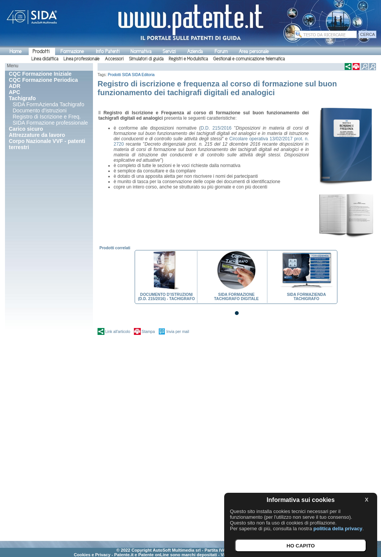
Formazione (72, 51)
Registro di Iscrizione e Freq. (47, 117)
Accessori (114, 59)
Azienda (195, 51)
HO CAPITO (301, 546)
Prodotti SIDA (119, 75)
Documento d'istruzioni (40, 110)
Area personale (254, 51)
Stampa (148, 332)
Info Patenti (107, 51)
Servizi (169, 51)
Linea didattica (44, 59)
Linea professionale (81, 59)
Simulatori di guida (146, 59)
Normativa (140, 51)
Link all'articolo (117, 332)
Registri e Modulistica (188, 59)
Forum (221, 51)
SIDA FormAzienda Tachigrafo (48, 104)
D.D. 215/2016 (216, 128)
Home (15, 51)
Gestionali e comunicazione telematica (249, 59)
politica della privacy (337, 528)
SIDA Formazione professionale (50, 123)
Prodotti (41, 51)
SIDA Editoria (143, 75)
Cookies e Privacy (92, 554)
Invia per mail (177, 332)
